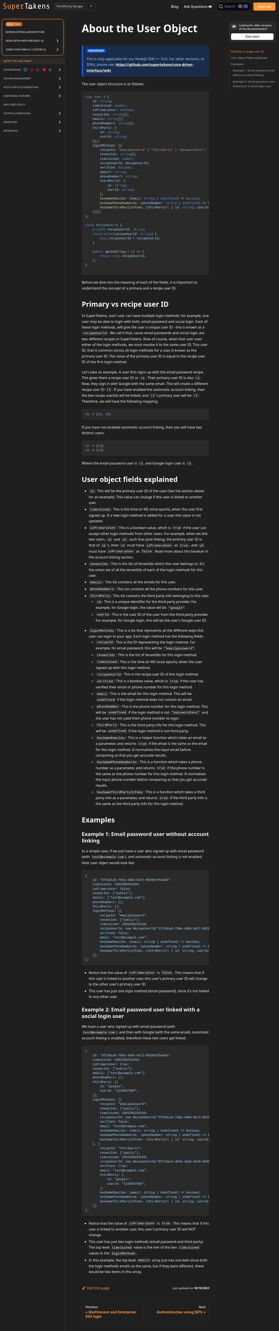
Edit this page (95, 1288)
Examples (237, 64)
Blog (175, 6)
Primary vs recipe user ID (247, 51)
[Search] (234, 6)
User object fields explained (249, 58)
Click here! (252, 36)
